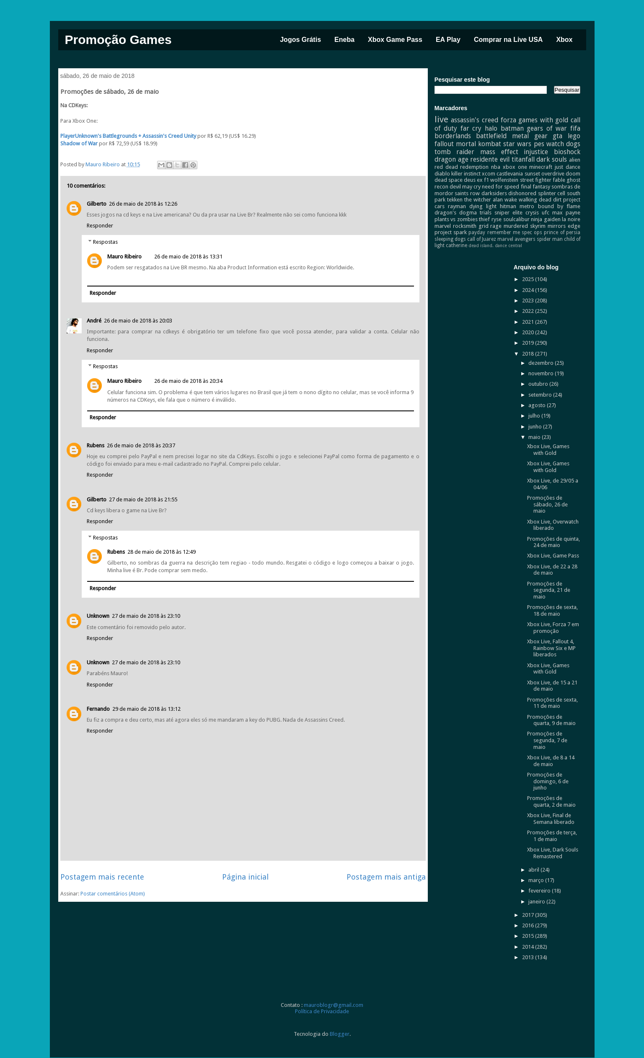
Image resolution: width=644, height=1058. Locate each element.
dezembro (541, 363)
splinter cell (552, 193)
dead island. (481, 245)
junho (535, 426)
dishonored (522, 193)
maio (535, 437)
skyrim (538, 226)
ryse (496, 219)
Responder (100, 225)
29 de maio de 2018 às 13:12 (146, 709)
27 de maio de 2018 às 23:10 (146, 616)
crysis (532, 212)
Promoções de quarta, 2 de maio (551, 801)
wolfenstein (504, 180)
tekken (455, 199)
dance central (508, 245)
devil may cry (465, 186)
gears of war (547, 128)
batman (512, 128)
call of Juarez (481, 239)
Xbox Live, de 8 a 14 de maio (550, 760)
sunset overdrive (544, 173)
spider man (550, 239)
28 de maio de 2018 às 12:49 (161, 552)
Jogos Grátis (300, 39)
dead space (449, 180)
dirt (557, 199)
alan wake (505, 199)
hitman (508, 206)
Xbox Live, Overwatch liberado (553, 525)
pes (539, 144)
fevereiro (540, 891)
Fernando (98, 709)
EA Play (448, 39)
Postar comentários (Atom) (112, 893)
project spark (451, 232)
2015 (528, 936)
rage (496, 226)
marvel (443, 226)
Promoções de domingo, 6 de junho (548, 781)
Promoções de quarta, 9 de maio (551, 720)
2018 (528, 354)
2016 (528, 925)
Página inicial (245, 876)
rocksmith (464, 226)
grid (483, 226)
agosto (537, 405)
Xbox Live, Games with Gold (548, 449)
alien (574, 160)
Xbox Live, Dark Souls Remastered (552, 852)
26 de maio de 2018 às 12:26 (143, 204)
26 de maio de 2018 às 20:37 (141, 445)
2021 (528, 322)
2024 (528, 290)
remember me (503, 232)
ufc (545, 212)
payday (476, 232)
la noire (571, 219)
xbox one (515, 167)
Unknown (98, 616)
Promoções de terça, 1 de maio (552, 835)
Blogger (339, 1034)
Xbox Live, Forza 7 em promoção (553, 627)
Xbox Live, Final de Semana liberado (550, 818)
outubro (538, 384)
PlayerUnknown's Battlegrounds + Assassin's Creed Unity (128, 136)
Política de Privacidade (322, 1011)
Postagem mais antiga (386, 876)
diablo (442, 173)
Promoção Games (118, 39)
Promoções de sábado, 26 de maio (547, 504)
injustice (536, 152)
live (441, 119)
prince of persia (562, 232)
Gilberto (96, 204)
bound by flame (559, 206)
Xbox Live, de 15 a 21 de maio (552, 685)
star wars (517, 144)
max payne (566, 212)
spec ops (532, 232)
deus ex (473, 180)
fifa (575, 128)
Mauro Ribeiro (124, 256)
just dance (567, 167)
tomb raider (455, 152)
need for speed (500, 186)
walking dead (535, 199)
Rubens (95, 445)
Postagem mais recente (102, 876)
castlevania (510, 173)
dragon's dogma (456, 212)
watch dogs (563, 144)
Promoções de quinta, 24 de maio (553, 542)
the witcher (477, 199)
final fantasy (535, 186)
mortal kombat (478, 144)
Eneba (344, 39)
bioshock (567, 152)
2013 (528, 957)
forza (508, 120)
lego (574, 136)
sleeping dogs (450, 239)
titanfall (523, 159)
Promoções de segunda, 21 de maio (548, 590)
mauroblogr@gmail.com (333, 1005)
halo (491, 128)
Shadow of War (79, 143)
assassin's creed (474, 120)
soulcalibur (516, 219)
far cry (471, 128)
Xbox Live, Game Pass (553, 555)
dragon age (451, 159)
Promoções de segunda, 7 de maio (547, 740)
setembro (540, 395)
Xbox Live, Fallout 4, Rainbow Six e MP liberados (551, 648)
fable (559, 180)
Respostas (105, 241)
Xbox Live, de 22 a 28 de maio (552, 569)
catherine (456, 245)
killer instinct (466, 173)
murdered (516, 226)
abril (534, 870)
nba (495, 167)
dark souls (551, 159)
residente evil (490, 159)
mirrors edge (564, 226)
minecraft (540, 167)
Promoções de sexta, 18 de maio (552, 610)
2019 (528, 343)
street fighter (535, 180)
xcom (488, 173)
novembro (541, 373)
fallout (444, 144)
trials (485, 212)
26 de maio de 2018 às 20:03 (138, 320)
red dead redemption (462, 167)
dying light (483, 206)
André (94, 320)
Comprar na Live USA (508, 39)
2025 (528, 279)
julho (534, 416)
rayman (457, 206)
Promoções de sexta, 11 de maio (552, 703)
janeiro (537, 901)
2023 (528, 300)
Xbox (564, 39)
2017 (528, 915)
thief (484, 219)
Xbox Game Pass (395, 39)
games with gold (543, 120)
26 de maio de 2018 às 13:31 (188, 256)
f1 (486, 180)
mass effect (499, 152)
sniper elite (508, 212)
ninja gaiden (546, 219)
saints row (467, 193)
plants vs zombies (456, 219)
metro (527, 206)
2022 (528, 311)
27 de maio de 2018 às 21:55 (143, 499)
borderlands (453, 136)
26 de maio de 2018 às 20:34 (188, 381)
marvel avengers (516, 239)
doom (573, 173)
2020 (528, 332)
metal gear (530, 136)
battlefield (491, 136)
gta (557, 136)
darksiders (494, 193)
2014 (528, 947)
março (536, 880)
